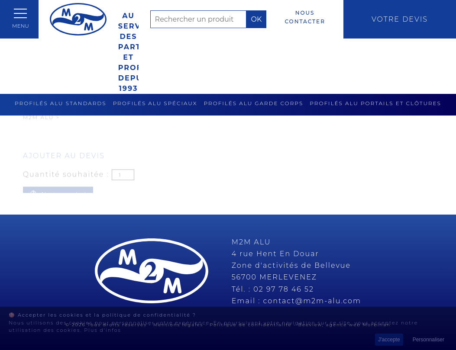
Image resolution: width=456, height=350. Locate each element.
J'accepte (389, 340)
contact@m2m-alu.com (312, 301)
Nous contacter (305, 17)
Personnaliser (428, 340)
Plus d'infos (102, 330)
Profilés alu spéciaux (155, 103)
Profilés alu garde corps (254, 103)
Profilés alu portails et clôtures (375, 103)
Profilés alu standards (61, 103)
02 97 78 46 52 (283, 289)
